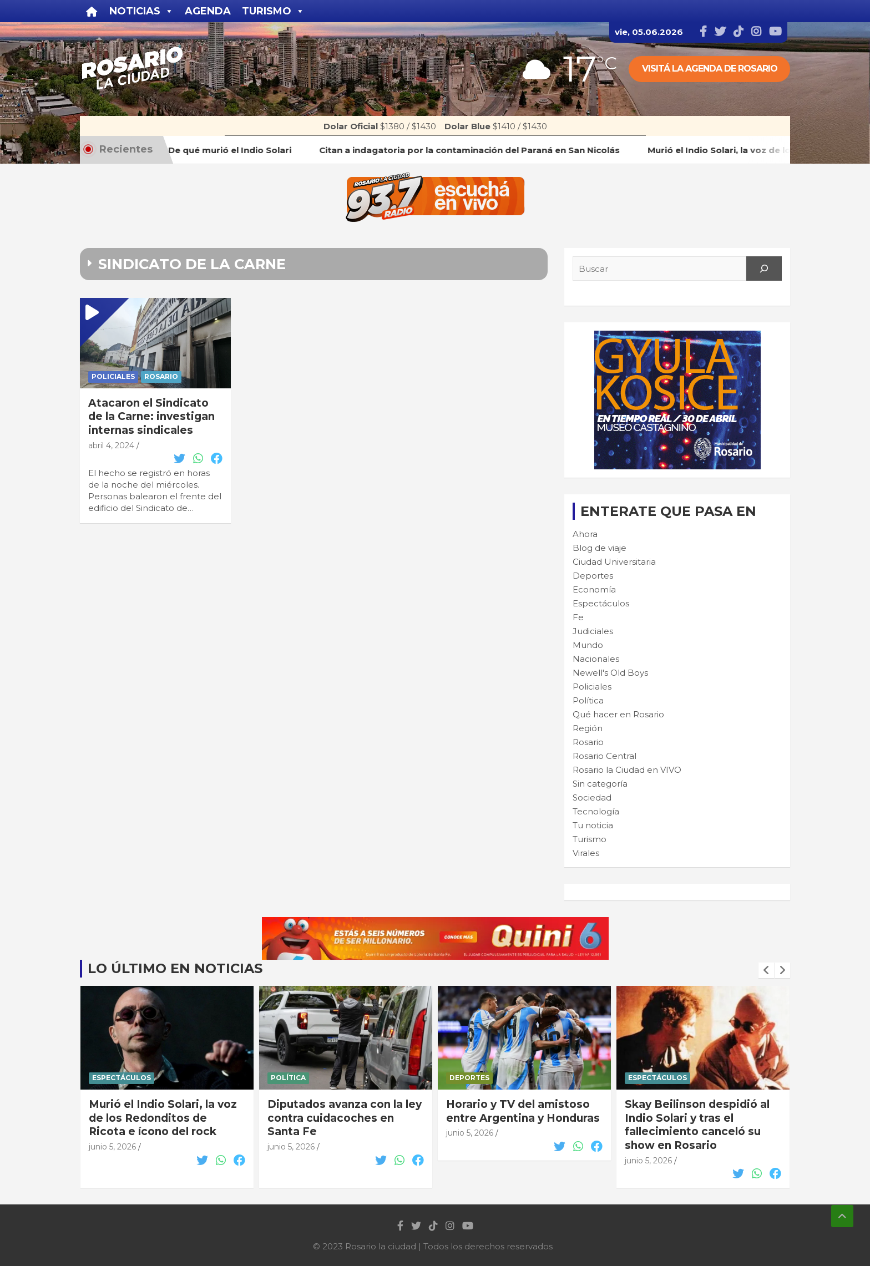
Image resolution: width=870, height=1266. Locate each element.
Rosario (161, 376)
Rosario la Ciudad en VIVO (627, 769)
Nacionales (596, 659)
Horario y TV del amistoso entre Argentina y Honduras (701, 1111)
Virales (586, 853)
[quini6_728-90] (435, 923)
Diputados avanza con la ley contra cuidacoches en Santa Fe (523, 1118)
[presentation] (766, 970)
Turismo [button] (273, 11)
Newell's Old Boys (610, 672)
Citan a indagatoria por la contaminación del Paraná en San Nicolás (161, 1118)
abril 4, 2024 (111, 445)
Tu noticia (593, 825)
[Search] (764, 268)
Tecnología (596, 811)
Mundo (588, 645)
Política (588, 700)
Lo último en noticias (175, 968)
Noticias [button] (141, 11)
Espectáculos (601, 603)
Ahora (585, 534)
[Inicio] (92, 11)
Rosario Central (604, 756)
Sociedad (592, 797)
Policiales (113, 376)
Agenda (208, 11)
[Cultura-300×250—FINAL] (677, 336)
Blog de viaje (599, 548)
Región (588, 728)
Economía (594, 589)
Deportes (593, 575)
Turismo (589, 839)
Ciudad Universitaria (614, 561)
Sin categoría (600, 783)
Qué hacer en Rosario (618, 714)
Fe (578, 617)
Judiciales (593, 631)
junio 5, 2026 (112, 1147)
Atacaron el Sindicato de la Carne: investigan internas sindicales (151, 417)
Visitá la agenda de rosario (709, 68)
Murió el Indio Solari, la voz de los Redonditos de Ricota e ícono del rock (341, 1118)
